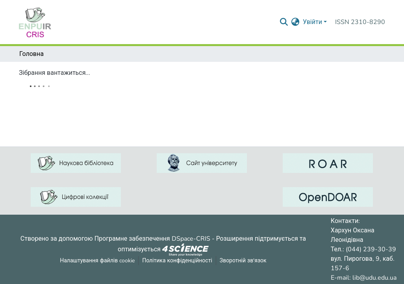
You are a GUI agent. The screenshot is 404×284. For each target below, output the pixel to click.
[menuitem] (295, 22)
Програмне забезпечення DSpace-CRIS (152, 238)
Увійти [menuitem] (312, 22)
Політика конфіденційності (177, 260)
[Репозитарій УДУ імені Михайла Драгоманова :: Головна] (35, 22)
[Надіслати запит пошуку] (284, 22)
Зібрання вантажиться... (54, 73)
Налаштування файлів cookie (97, 260)
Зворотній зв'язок (243, 260)
